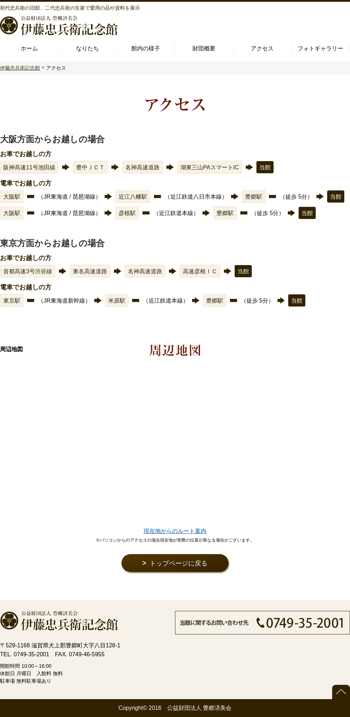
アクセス (262, 48)
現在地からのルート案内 (175, 531)
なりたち (87, 48)
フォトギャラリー (320, 48)
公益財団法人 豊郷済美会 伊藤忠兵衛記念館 (59, 25)
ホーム (29, 48)
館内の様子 (145, 48)
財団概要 (203, 48)
